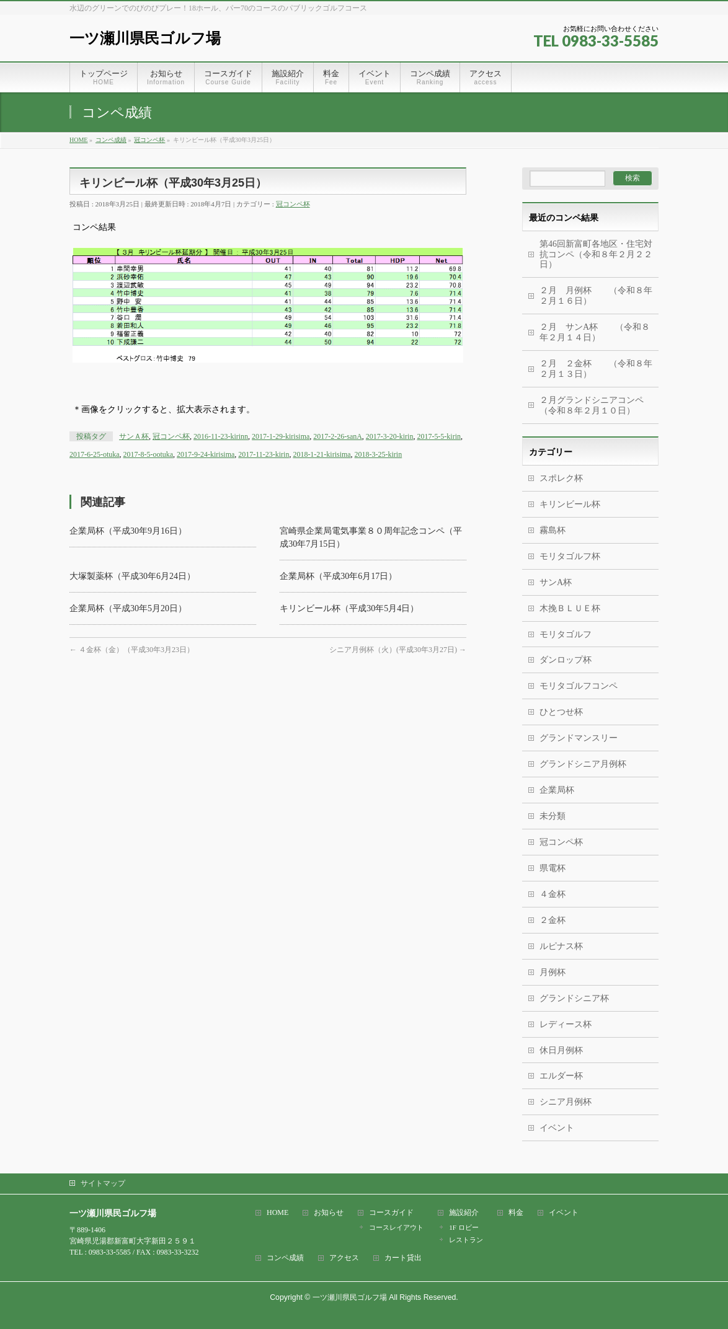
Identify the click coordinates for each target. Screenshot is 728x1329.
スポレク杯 (561, 478)
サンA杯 (555, 582)
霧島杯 (552, 530)
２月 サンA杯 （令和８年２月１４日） (594, 332)
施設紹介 (464, 1213)
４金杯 (552, 894)
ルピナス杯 (561, 946)
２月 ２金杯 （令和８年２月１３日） (595, 369)
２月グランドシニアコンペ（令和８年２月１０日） (591, 405)
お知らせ (329, 1213)
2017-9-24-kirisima (205, 454)
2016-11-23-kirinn (220, 436)
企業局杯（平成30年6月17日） (338, 576)
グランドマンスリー (578, 738)
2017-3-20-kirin (390, 436)
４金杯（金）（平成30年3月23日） (131, 649)
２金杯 (552, 920)
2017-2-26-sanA (337, 436)
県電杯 (552, 868)
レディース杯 (565, 1024)
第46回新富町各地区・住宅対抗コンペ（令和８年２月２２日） (595, 254)
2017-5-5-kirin (439, 436)
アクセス (344, 1258)
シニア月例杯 (565, 1101)
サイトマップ (103, 1183)
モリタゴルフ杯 (569, 556)
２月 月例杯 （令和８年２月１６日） (595, 296)
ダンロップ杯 (565, 659)
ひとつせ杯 (561, 712)
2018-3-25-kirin (378, 454)
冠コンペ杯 (293, 204)
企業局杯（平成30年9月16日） (128, 531)
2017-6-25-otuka (94, 454)
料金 (515, 1213)
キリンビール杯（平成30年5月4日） (349, 608)
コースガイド (391, 1213)
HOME (277, 1213)
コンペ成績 (285, 1258)
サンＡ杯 (134, 436)
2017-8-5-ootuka (148, 454)
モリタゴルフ (565, 634)
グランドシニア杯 (574, 998)
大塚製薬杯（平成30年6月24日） (132, 576)
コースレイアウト (396, 1227)
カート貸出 (403, 1258)
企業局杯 (556, 790)
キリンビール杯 (569, 504)
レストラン (466, 1239)
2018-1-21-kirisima (321, 454)
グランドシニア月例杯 (582, 764)
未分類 (552, 816)
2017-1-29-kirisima (280, 436)
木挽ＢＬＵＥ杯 (569, 608)
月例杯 (552, 972)
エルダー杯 (561, 1075)
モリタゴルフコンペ (578, 686)
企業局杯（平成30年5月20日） (128, 608)
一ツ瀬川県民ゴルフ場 (145, 38)
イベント (556, 1128)
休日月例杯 (561, 1050)
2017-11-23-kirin (263, 454)
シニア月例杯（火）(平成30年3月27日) (397, 649)
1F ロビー (463, 1227)
